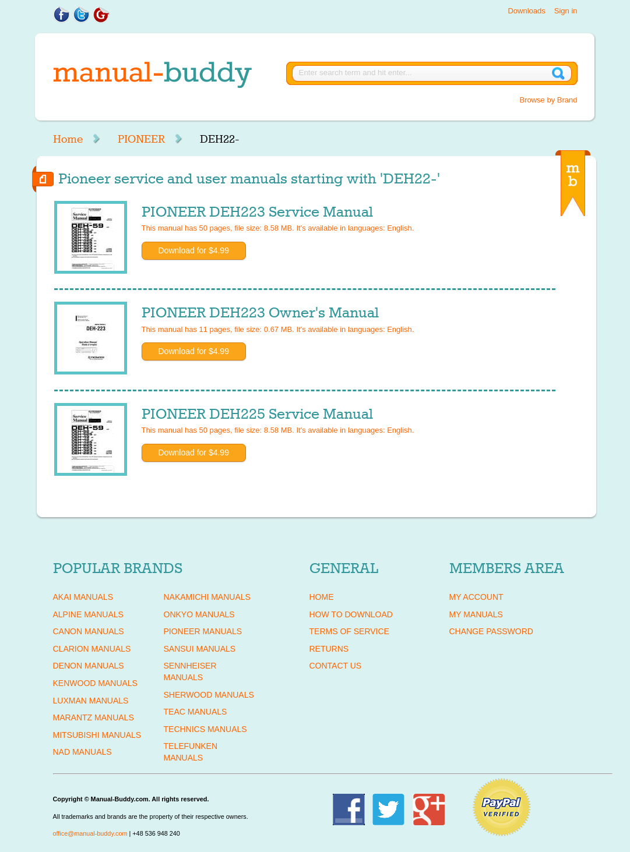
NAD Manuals (82, 751)
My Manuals (476, 614)
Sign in (566, 10)
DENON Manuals (88, 665)
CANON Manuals (88, 631)
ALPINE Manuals (88, 614)
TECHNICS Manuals (205, 729)
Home (68, 139)
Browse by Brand (549, 100)
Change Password (491, 631)
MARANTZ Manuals (93, 717)
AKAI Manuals (83, 597)
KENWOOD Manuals (95, 683)
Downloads (526, 10)
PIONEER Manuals (203, 631)
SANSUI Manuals (200, 648)
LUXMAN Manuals (91, 700)
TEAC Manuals (195, 711)
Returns (329, 648)
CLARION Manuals (92, 648)
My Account (476, 597)
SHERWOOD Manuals (209, 694)
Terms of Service (349, 631)
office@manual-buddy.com (90, 833)
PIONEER (141, 139)
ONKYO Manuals (199, 614)
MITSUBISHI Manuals (97, 735)
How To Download (351, 614)
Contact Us (335, 665)
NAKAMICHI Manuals (207, 597)
